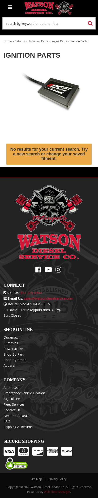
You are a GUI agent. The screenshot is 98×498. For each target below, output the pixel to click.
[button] (49, 23)
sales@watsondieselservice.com (48, 298)
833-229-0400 (31, 292)
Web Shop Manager (57, 492)
